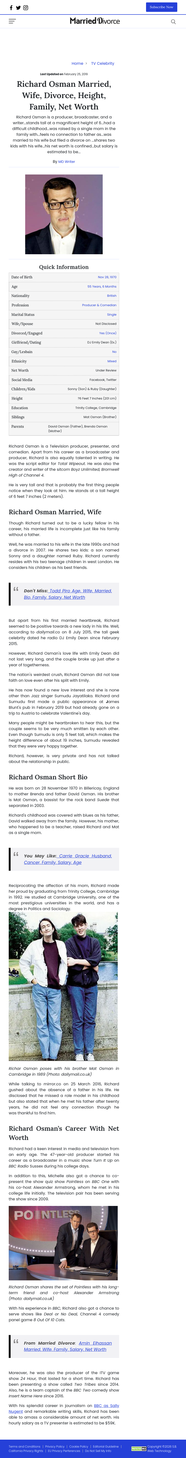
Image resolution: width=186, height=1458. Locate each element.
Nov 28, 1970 (107, 277)
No (114, 352)
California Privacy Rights (26, 1451)
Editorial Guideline (106, 1446)
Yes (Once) (107, 333)
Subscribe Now (162, 7)
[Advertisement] (47, 38)
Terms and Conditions (24, 1446)
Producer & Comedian (99, 305)
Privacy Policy (55, 1446)
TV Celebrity (102, 63)
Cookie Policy (78, 1446)
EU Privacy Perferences (64, 1451)
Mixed (112, 361)
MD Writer (66, 161)
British (111, 296)
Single (111, 314)
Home (77, 63)
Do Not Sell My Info (98, 1451)
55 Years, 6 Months (102, 286)
